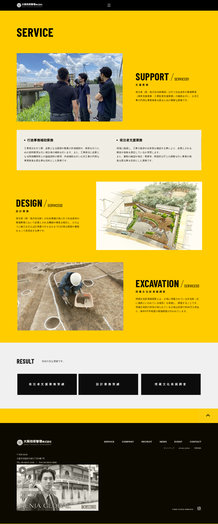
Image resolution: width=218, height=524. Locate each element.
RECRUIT (147, 453)
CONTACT (195, 453)
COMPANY (128, 453)
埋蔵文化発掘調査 (159, 384)
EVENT (178, 453)
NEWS (163, 453)
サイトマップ (169, 459)
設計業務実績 (97, 384)
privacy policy (184, 459)
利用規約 (197, 459)
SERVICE (109, 453)
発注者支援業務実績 (58, 384)
